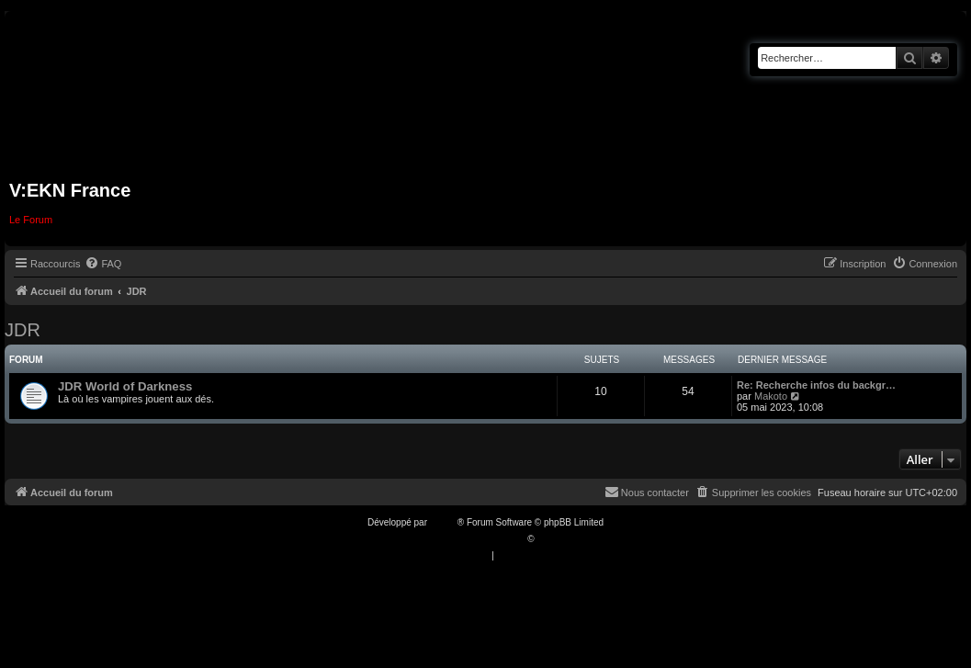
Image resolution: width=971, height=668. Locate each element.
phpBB (443, 522)
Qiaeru (550, 539)
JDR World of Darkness (125, 386)
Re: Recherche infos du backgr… (816, 385)
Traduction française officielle (466, 539)
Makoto (770, 396)
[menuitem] (103, 264)
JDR (22, 330)
